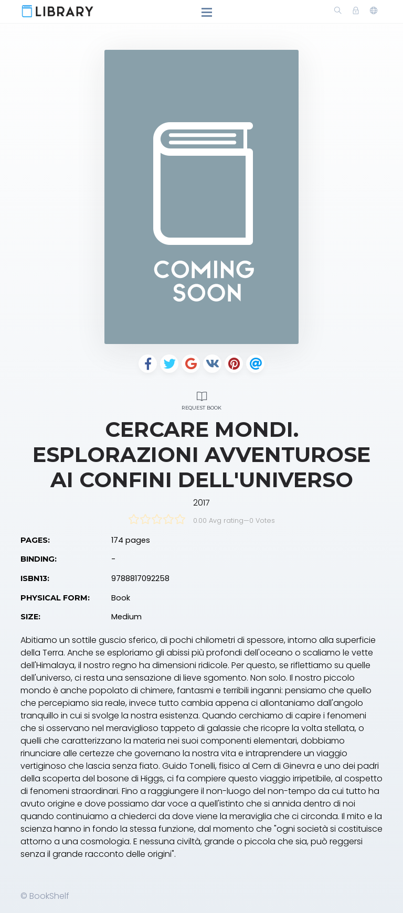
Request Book (201, 399)
